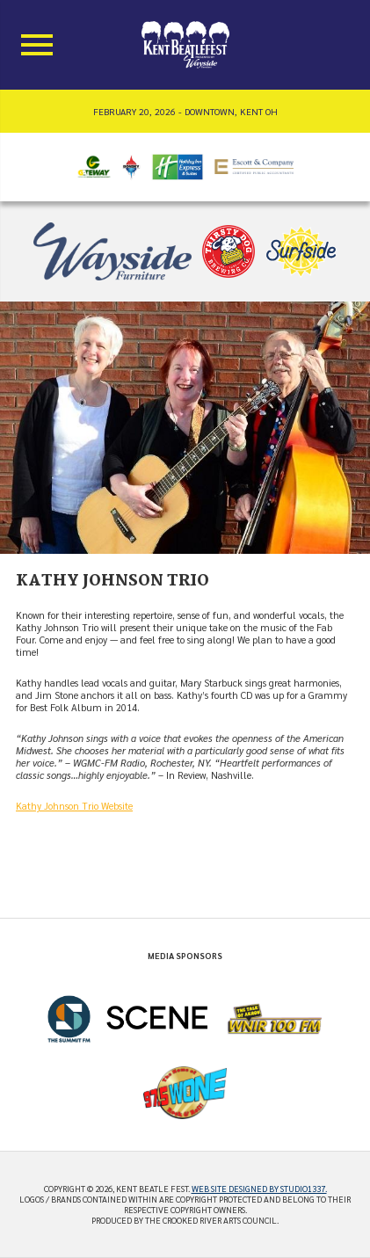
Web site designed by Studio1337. (259, 1188)
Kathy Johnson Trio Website (74, 805)
